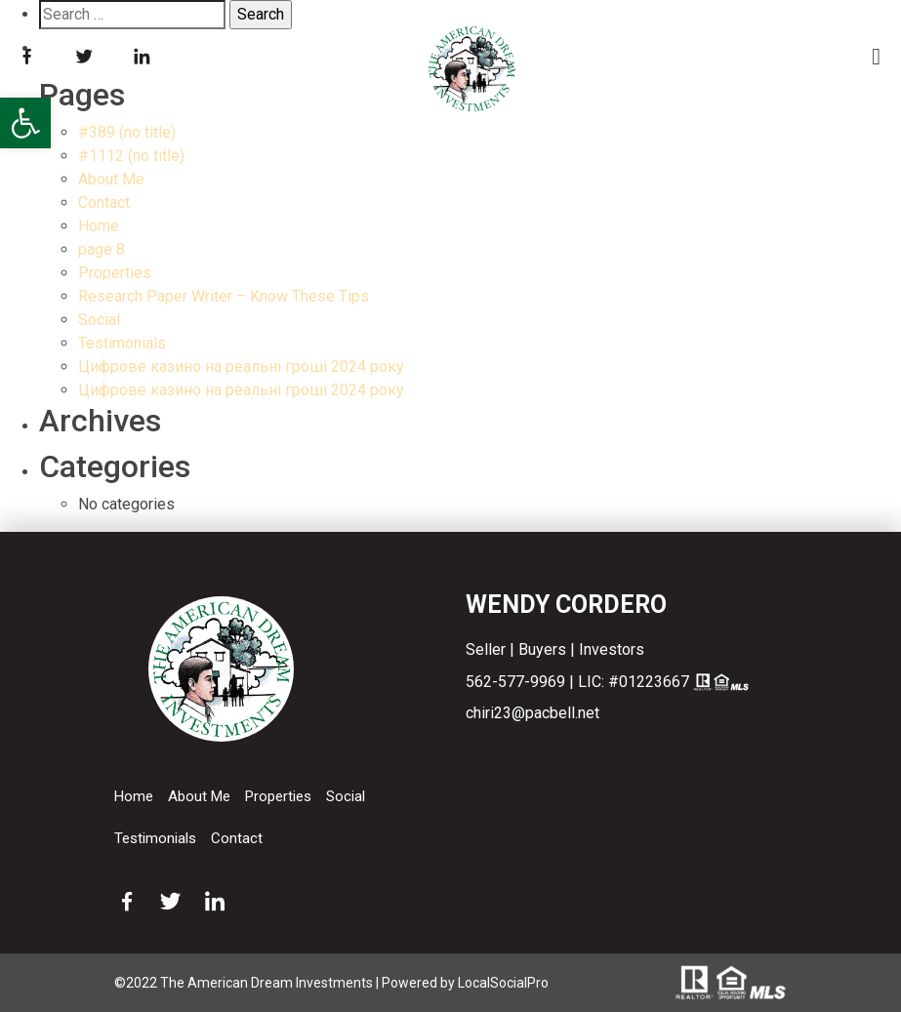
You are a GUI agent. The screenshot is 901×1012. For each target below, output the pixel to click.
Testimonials (122, 343)
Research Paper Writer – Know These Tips (223, 296)
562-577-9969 (515, 681)
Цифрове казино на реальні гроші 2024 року (241, 366)
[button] (25, 123)
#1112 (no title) (131, 155)
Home (98, 226)
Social (99, 319)
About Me (111, 179)
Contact (104, 202)
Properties (114, 272)
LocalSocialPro (503, 983)
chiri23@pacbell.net (532, 713)
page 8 (101, 249)
